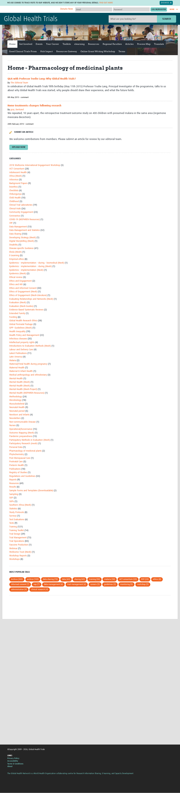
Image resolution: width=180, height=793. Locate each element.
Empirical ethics (16, 259)
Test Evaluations (16, 519)
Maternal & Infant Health (21, 371)
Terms (121, 51)
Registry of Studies (18, 472)
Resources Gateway (66, 51)
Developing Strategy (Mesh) (22, 237)
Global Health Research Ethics (23, 321)
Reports (13, 480)
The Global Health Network (30, 9)
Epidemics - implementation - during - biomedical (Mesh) (36, 263)
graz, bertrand (17, 109)
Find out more (106, 3)
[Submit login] (158, 9)
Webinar (13, 548)
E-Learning (14, 256)
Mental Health (16, 378)
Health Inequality (17, 331)
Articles (129, 44)
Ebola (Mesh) (15, 252)
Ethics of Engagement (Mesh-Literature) (28, 295)
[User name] (93, 9)
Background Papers (18, 183)
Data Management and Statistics (24, 230)
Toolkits (67, 44)
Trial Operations (16, 541)
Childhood (14, 201)
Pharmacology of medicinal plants (25, 451)
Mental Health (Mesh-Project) (23, 389)
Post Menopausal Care (19, 458)
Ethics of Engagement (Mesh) (23, 292)
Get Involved (25, 44)
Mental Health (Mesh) (19, 382)
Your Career (52, 44)
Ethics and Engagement (20, 281)
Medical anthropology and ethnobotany (28, 375)
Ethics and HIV (16, 284)
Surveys (13, 516)
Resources (93, 44)
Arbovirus (13, 180)
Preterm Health (16, 465)
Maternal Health (16, 368)
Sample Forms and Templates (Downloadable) (31, 490)
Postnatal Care (16, 461)
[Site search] (133, 19)
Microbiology (15, 400)
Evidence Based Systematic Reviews (26, 310)
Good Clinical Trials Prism (23, 51)
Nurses (12, 426)
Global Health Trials (30, 19)
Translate (159, 44)
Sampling (13, 494)
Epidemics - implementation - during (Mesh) (30, 266)
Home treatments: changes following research (34, 105)
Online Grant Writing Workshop (98, 51)
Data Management (18, 227)
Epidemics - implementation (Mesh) (26, 270)
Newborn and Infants (19, 415)
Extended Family (17, 313)
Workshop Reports (18, 556)
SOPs (11, 501)
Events (39, 44)
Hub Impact (46, 51)
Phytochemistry (16, 454)
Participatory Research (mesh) (23, 444)
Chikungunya (15, 194)
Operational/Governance (20, 429)
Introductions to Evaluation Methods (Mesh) (30, 346)
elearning (79, 44)
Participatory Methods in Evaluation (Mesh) (29, 440)
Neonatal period (17, 411)
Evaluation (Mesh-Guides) (21, 306)
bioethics (13, 187)
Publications (15, 469)
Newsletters (15, 418)
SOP (11, 498)
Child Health (15, 198)
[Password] (131, 9)
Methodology (15, 397)
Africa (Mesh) (15, 176)
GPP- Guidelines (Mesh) (20, 328)
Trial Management (18, 538)
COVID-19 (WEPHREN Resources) (24, 219)
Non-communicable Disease (22, 422)
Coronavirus (14, 216)
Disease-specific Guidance (21, 248)
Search (166, 19)
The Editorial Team (19, 83)
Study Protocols (16, 512)
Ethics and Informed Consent (23, 288)
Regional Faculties (112, 44)
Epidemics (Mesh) (17, 274)
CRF (11, 223)
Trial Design (14, 534)
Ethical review (15, 277)
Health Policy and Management (24, 335)
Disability (13, 245)
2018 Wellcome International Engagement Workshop (34, 165)
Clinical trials (15, 209)
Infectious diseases (18, 339)
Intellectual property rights (21, 342)
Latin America (15, 357)
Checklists (13, 190)
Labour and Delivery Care (21, 349)
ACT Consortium (16, 169)
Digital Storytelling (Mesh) (21, 241)
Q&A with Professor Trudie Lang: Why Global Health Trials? (42, 78)
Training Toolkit (16, 530)
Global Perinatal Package (21, 324)
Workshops (14, 559)
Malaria (12, 360)
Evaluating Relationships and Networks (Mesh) (31, 299)
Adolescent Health (18, 172)
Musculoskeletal (16, 404)
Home (12, 44)
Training (13, 527)
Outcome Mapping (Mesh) (21, 433)
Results (12, 487)
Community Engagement (21, 212)
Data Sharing (15, 234)
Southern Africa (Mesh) (20, 505)
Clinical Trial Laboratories (20, 205)
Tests (11, 523)
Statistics (13, 509)
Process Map (143, 44)
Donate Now (66, 9)
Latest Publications (18, 353)
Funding (13, 317)
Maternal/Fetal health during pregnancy (28, 364)
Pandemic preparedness (20, 436)
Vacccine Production (18, 545)
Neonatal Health (17, 407)
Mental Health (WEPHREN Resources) (26, 393)
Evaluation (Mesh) (17, 302)
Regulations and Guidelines (22, 476)
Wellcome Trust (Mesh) (20, 552)
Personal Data (15, 447)
